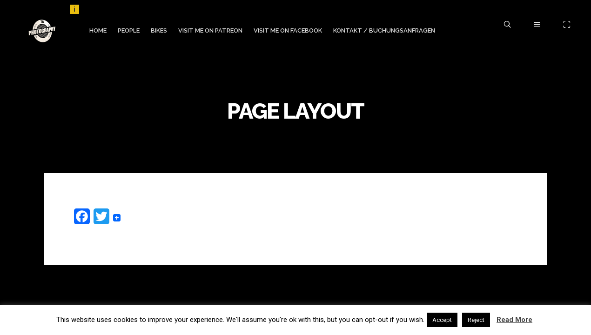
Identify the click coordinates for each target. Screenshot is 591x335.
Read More (514, 319)
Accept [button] (442, 319)
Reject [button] (476, 319)
